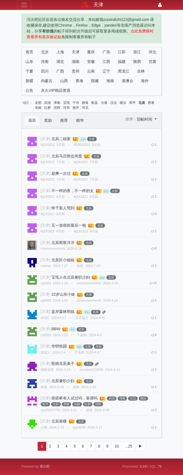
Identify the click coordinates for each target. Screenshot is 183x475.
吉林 (141, 71)
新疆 (29, 81)
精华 (80, 120)
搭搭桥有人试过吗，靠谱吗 (74, 398)
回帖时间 (145, 119)
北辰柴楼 (59, 421)
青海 (79, 81)
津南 (57, 103)
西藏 (95, 81)
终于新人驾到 (62, 208)
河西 (57, 108)
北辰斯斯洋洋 (62, 242)
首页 (29, 52)
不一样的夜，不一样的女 (72, 190)
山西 (64, 81)
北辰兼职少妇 (62, 381)
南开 (76, 108)
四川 (45, 71)
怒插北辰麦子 (62, 363)
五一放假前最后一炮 (68, 225)
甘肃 (152, 61)
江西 (106, 61)
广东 (106, 52)
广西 (60, 71)
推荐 (64, 120)
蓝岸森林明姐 (62, 311)
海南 (110, 81)
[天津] (46, 139)
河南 (45, 61)
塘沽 (123, 103)
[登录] (160, 5)
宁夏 (29, 71)
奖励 (48, 120)
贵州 (75, 71)
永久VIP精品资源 (55, 90)
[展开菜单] (24, 5)
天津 (75, 52)
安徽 (91, 61)
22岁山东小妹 (63, 294)
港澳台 (127, 81)
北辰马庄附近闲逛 (66, 156)
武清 (47, 103)
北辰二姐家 (61, 139)
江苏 (122, 52)
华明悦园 (59, 346)
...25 (128, 446)
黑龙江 (123, 71)
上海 (60, 52)
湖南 (75, 61)
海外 (145, 81)
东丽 (38, 108)
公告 (29, 90)
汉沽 (113, 103)
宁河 (76, 103)
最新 (32, 120)
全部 (38, 103)
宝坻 (66, 103)
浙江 (137, 52)
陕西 (137, 61)
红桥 (47, 108)
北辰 (141, 103)
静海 (85, 103)
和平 (132, 103)
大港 (104, 103)
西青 (151, 103)
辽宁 (106, 71)
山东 (29, 61)
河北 (152, 52)
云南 (91, 71)
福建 (122, 61)
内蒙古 (46, 81)
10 (117, 446)
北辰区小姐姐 (62, 260)
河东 (66, 108)
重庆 (91, 52)
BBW (55, 329)
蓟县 (94, 103)
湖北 (60, 61)
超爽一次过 (61, 173)
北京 (45, 52)
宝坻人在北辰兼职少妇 (70, 277)
